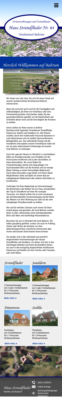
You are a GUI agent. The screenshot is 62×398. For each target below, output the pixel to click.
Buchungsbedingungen (47, 390)
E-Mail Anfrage (44, 386)
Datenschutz (43, 393)
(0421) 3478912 (44, 382)
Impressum (43, 396)
